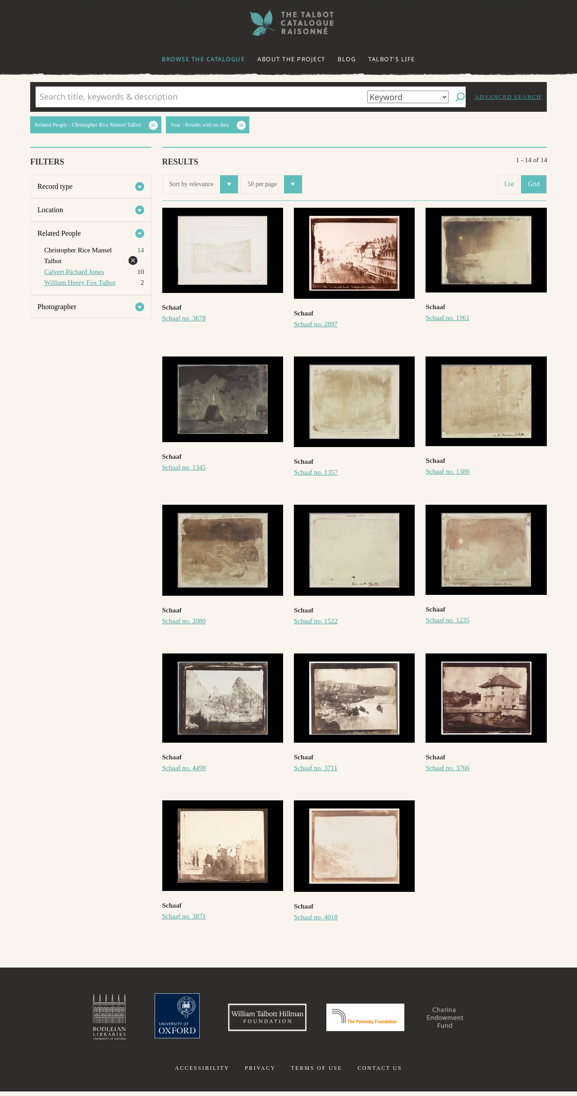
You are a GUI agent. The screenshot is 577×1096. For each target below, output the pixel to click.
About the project (291, 59)
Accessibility (202, 1072)
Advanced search (508, 96)
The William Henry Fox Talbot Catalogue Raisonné (288, 23)
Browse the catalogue (203, 59)
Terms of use (316, 1072)
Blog (347, 59)
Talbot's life (391, 59)
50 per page (274, 184)
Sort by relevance (203, 184)
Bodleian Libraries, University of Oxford (89, 1019)
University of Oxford (160, 1019)
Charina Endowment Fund (461, 1019)
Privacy (260, 1072)
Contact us (379, 1072)
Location (50, 210)
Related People (59, 233)
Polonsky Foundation (369, 1019)
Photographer (56, 307)
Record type (55, 186)
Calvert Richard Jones (74, 271)
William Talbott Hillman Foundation (259, 1019)
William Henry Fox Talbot (79, 282)
